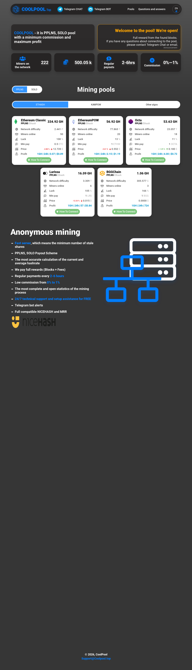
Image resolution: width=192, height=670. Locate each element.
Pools (131, 9)
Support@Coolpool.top (96, 658)
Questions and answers (151, 9)
